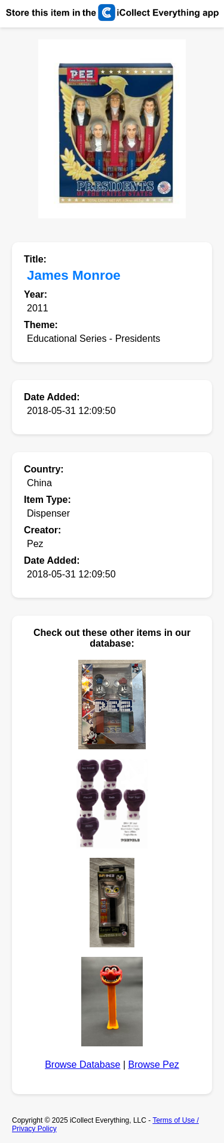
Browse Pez (153, 1064)
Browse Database (82, 1064)
